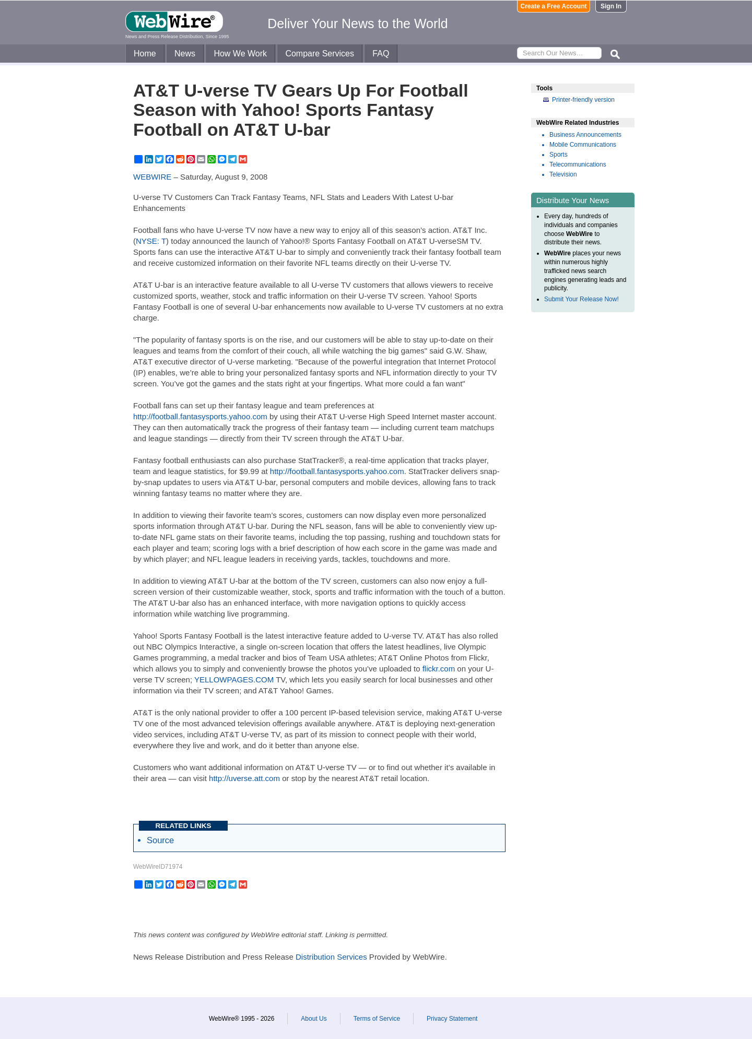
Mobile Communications (582, 144)
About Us (313, 1018)
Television (563, 174)
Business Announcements (585, 134)
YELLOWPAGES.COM (234, 679)
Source (160, 840)
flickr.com (438, 668)
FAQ (380, 53)
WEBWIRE (152, 176)
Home (145, 53)
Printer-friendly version (583, 99)
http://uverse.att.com (244, 778)
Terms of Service (377, 1018)
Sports (558, 154)
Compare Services (319, 53)
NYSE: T (151, 241)
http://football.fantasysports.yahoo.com (200, 416)
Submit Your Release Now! (581, 299)
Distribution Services (331, 956)
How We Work (240, 53)
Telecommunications (577, 164)
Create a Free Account (554, 6)
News (184, 53)
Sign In (611, 6)
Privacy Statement (452, 1018)
